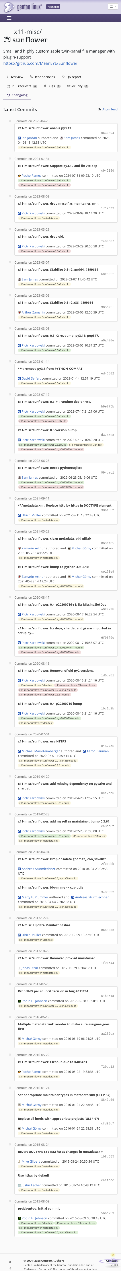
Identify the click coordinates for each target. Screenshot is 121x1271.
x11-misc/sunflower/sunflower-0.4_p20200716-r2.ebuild (51, 445)
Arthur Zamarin (33, 309)
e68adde (107, 919)
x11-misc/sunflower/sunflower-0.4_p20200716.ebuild (49, 645)
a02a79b (107, 603)
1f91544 (107, 952)
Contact (112, 1246)
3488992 (107, 882)
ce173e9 (107, 566)
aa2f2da (107, 1022)
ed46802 (107, 370)
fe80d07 (107, 240)
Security (77, 86)
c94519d (107, 170)
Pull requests (22, 86)
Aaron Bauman (98, 742)
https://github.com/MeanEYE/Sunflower (40, 63)
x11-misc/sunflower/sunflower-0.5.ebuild (42, 417)
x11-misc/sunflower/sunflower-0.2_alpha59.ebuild (47, 682)
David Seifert (31, 375)
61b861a (107, 985)
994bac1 (107, 468)
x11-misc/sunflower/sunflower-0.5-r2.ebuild (44, 184)
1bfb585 (107, 1143)
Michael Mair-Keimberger (41, 742)
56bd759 (107, 1199)
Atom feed (108, 109)
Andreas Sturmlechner (38, 859)
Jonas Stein (30, 957)
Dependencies (42, 77)
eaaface (107, 1166)
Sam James (72, 137)
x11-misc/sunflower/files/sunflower (75, 677)
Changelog (17, 95)
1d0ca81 (107, 668)
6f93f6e (107, 631)
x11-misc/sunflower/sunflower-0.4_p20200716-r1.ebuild (51, 482)
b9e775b (107, 403)
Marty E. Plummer (35, 887)
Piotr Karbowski (33, 212)
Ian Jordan (29, 137)
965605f (107, 305)
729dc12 (107, 1054)
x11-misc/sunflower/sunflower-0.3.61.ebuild (44, 687)
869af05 (107, 538)
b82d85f (107, 272)
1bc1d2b (107, 701)
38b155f (107, 505)
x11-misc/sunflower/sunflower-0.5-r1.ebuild (44, 249)
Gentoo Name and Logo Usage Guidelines (61, 1263)
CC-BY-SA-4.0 (88, 1258)
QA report (71, 77)
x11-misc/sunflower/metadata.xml (38, 216)
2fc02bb (107, 854)
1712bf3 (107, 207)
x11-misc (26, 31)
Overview (15, 77)
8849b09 (107, 1087)
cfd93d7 (107, 1110)
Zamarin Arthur (33, 542)
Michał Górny (81, 542)
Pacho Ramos (31, 174)
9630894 (107, 133)
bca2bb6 (107, 784)
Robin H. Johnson (34, 989)
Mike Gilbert (31, 1148)
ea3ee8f (107, 817)
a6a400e (107, 337)
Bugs (52, 86)
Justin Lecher (31, 1171)
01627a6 (107, 738)
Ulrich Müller (31, 510)
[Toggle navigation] (9, 18)
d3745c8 (107, 431)
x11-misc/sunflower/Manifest (85, 440)
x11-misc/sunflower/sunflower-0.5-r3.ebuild (44, 147)
